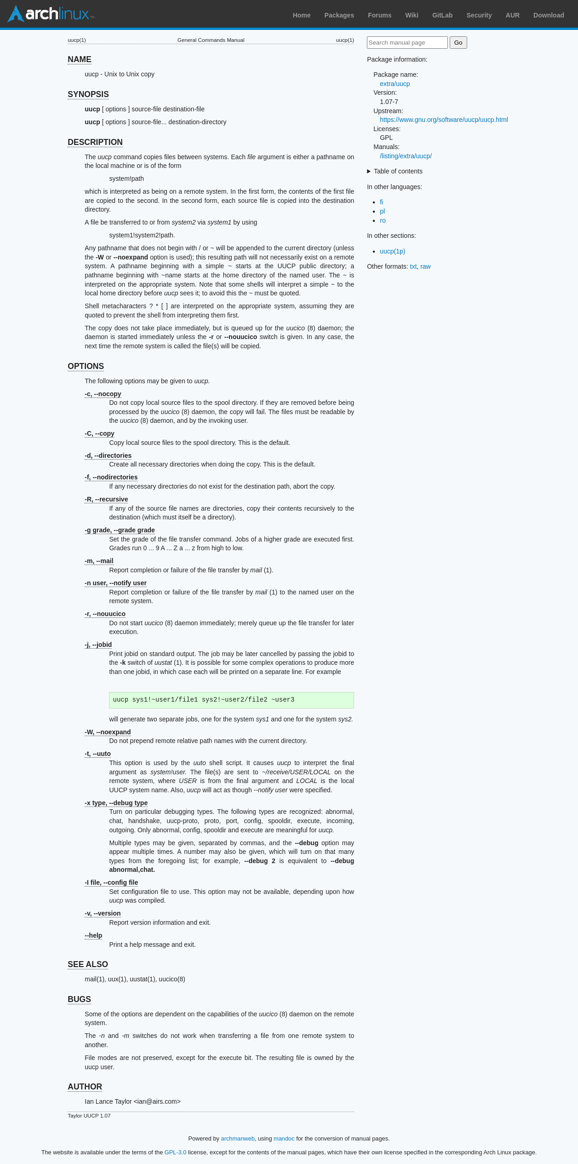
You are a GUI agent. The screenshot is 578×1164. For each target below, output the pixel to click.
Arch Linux (50, 14)
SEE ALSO (88, 964)
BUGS (79, 999)
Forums (379, 15)
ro (382, 220)
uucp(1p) (392, 251)
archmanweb (238, 1138)
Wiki (412, 15)
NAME (80, 59)
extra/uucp (395, 83)
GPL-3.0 (176, 1152)
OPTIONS (86, 366)
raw (425, 266)
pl (382, 211)
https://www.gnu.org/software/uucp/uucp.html (444, 119)
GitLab (442, 15)
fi (381, 202)
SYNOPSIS (88, 94)
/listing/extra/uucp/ (406, 156)
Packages (340, 15)
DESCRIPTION (95, 142)
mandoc (284, 1138)
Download (548, 15)
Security (479, 15)
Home (302, 15)
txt (413, 266)
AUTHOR (85, 1086)
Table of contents (398, 171)
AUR (513, 15)
